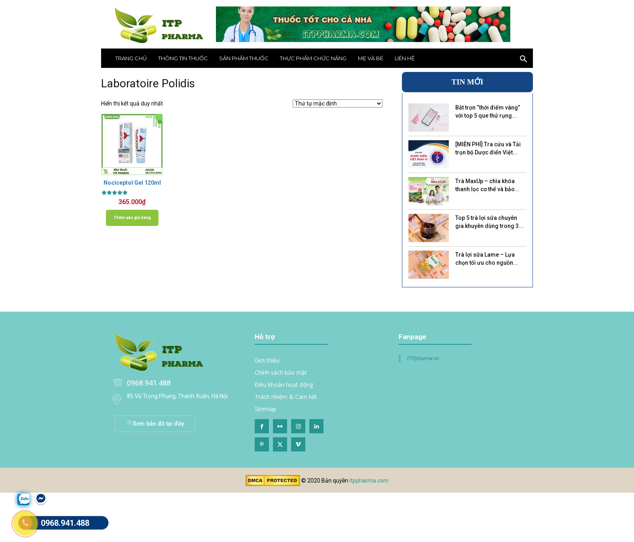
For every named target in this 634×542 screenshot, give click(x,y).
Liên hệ (405, 58)
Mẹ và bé (370, 58)
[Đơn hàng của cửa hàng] (338, 103)
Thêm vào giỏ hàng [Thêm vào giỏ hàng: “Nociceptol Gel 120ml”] (132, 217)
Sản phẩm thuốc (243, 58)
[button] (523, 60)
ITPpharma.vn (423, 358)
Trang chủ (131, 58)
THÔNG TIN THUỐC (183, 58)
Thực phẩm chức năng (313, 58)
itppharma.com (369, 480)
